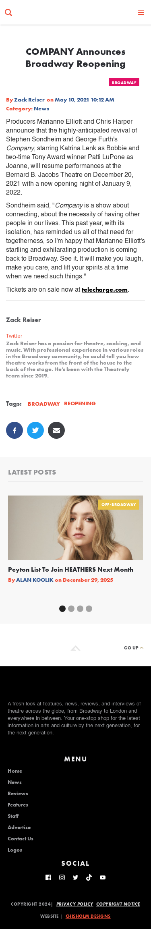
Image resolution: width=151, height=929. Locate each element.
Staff (13, 816)
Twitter (14, 335)
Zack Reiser (29, 99)
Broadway (124, 82)
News (41, 108)
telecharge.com (105, 289)
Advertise (19, 827)
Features (18, 805)
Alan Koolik (35, 579)
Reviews (18, 793)
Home (15, 771)
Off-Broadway (118, 504)
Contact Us (20, 839)
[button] (141, 12)
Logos (15, 850)
